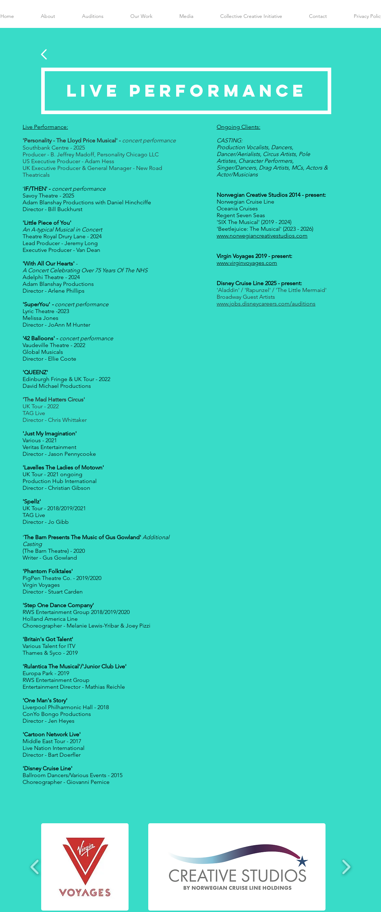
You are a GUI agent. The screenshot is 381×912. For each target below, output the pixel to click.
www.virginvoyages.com (247, 262)
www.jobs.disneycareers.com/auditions (266, 303)
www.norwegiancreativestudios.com (262, 235)
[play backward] (35, 866)
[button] (85, 867)
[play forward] (346, 866)
